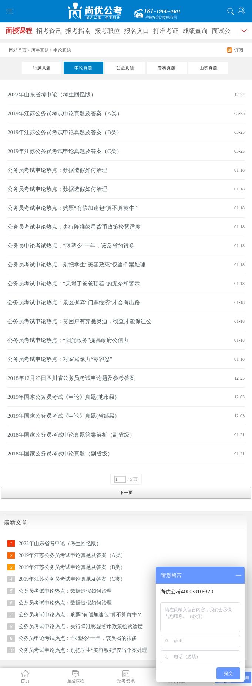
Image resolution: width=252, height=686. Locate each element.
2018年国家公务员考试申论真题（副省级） (60, 454)
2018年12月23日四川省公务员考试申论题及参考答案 (71, 378)
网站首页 (18, 50)
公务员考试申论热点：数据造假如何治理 (57, 170)
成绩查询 (195, 30)
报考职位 (107, 30)
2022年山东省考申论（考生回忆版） (51, 94)
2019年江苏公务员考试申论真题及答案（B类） (64, 132)
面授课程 (19, 30)
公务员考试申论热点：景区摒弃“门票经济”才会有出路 (73, 302)
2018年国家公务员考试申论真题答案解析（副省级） (71, 435)
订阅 (238, 50)
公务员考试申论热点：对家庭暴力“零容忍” (59, 359)
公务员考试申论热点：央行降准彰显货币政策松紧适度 (74, 227)
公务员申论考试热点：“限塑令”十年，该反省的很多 (70, 246)
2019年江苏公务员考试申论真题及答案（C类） (64, 151)
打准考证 (165, 30)
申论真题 (83, 67)
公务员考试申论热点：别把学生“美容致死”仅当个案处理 (76, 265)
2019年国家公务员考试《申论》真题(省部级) (62, 416)
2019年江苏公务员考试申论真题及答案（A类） (64, 113)
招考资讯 (48, 30)
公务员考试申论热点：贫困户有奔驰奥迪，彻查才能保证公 (79, 321)
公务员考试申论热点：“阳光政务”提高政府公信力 (68, 340)
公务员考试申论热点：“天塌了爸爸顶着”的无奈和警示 (73, 283)
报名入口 (136, 30)
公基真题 (125, 67)
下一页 (126, 492)
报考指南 (78, 30)
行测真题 (42, 67)
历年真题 (40, 50)
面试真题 (208, 67)
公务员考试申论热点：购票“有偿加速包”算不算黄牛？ (73, 208)
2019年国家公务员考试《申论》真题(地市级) (62, 397)
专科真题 (166, 67)
